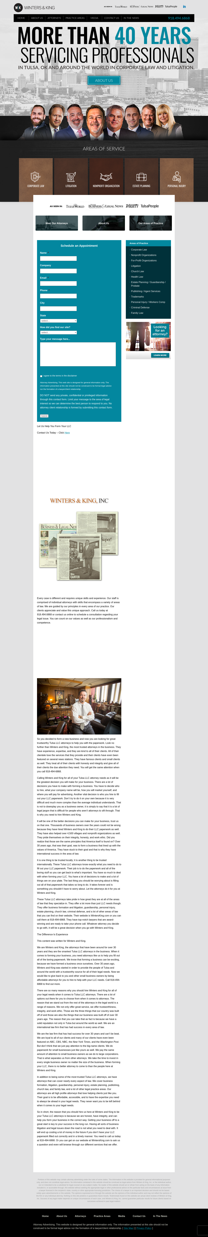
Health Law (137, 277)
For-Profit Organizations (144, 260)
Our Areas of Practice (150, 223)
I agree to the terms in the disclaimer (60, 375)
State (43, 315)
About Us (37, 17)
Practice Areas (75, 17)
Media (94, 17)
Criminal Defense (140, 307)
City (42, 303)
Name (44, 253)
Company (45, 265)
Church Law (137, 271)
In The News (131, 17)
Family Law (137, 313)
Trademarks (137, 296)
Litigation (71, 186)
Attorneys (54, 17)
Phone (45, 290)
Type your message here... (55, 339)
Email (44, 278)
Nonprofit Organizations (143, 255)
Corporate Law (35, 186)
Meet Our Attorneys (57, 223)
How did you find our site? (55, 327)
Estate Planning (141, 186)
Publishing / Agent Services (145, 291)
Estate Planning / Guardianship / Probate (148, 284)
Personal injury (177, 186)
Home (21, 17)
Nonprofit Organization (106, 186)
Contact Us (111, 17)
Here (67, 432)
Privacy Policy (144, 1228)
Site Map (128, 1228)
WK (36, 8)
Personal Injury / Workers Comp (148, 302)
